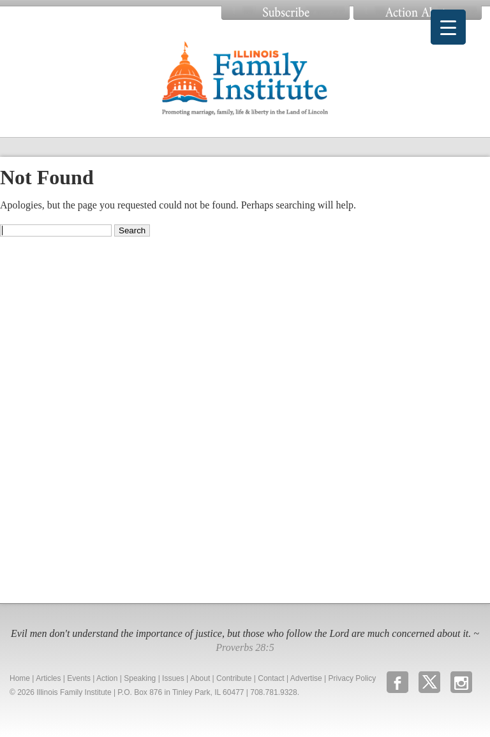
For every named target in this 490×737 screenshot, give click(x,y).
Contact (271, 678)
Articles (48, 678)
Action (106, 678)
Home (20, 678)
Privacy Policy (352, 678)
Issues (173, 678)
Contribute (233, 678)
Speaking (140, 678)
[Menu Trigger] (448, 27)
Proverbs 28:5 (245, 647)
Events (79, 678)
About (200, 678)
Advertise (306, 678)
